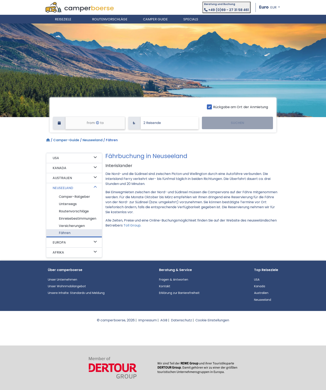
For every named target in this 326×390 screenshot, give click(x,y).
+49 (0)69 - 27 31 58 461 (226, 9)
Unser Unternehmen (62, 279)
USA (75, 157)
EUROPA (75, 242)
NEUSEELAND (75, 187)
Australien (261, 293)
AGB (163, 320)
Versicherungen (72, 225)
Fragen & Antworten (173, 279)
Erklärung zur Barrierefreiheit (179, 293)
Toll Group (132, 225)
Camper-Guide (66, 140)
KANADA (75, 167)
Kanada (259, 286)
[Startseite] (48, 140)
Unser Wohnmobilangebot (67, 286)
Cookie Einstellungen (212, 320)
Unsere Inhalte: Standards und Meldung (76, 293)
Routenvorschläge (74, 211)
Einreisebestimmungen (77, 218)
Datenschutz (181, 320)
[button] (269, 7)
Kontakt (164, 286)
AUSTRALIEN (75, 177)
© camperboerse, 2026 (116, 320)
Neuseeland (92, 140)
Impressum (147, 320)
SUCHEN (237, 122)
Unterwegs (68, 204)
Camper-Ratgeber (74, 196)
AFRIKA (75, 252)
